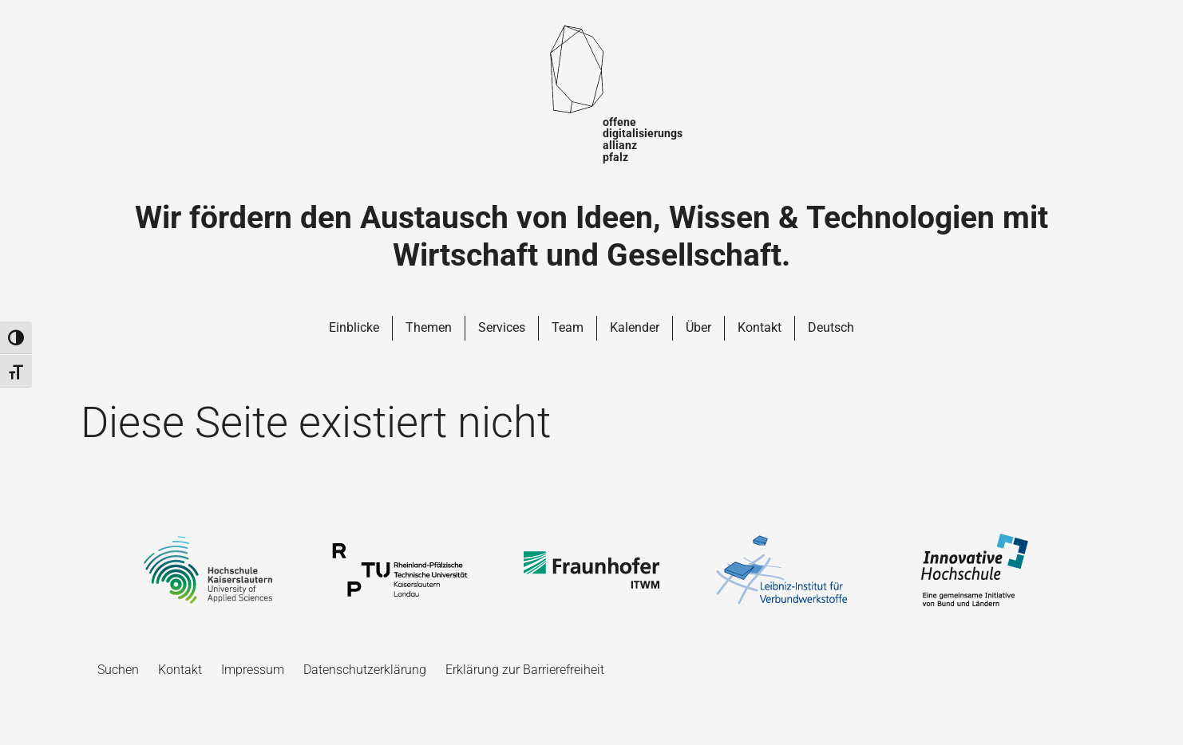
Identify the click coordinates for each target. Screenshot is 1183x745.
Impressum (252, 669)
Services (501, 327)
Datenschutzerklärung (364, 669)
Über (698, 327)
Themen (429, 327)
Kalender (634, 327)
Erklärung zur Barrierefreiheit (524, 669)
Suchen (118, 669)
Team (568, 327)
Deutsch (831, 327)
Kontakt (759, 327)
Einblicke (354, 327)
